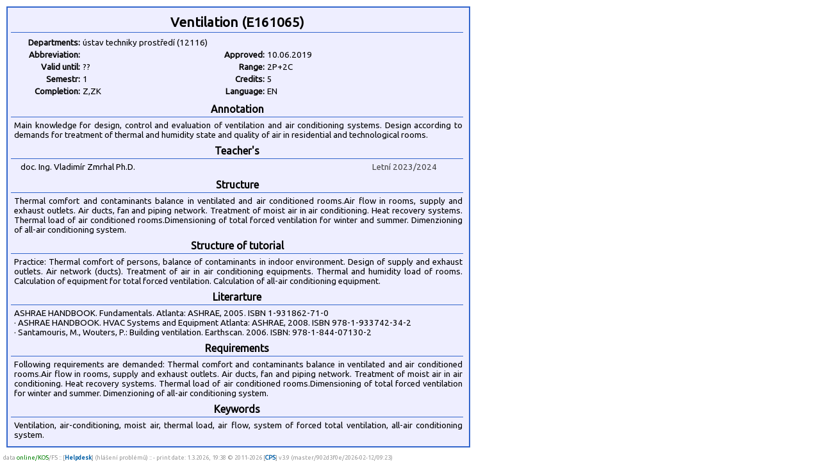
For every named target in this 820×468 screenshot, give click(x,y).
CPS (270, 457)
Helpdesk (78, 457)
